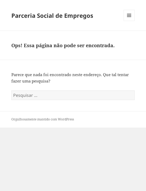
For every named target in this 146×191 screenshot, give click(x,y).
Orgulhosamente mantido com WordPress (42, 119)
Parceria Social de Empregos (52, 15)
